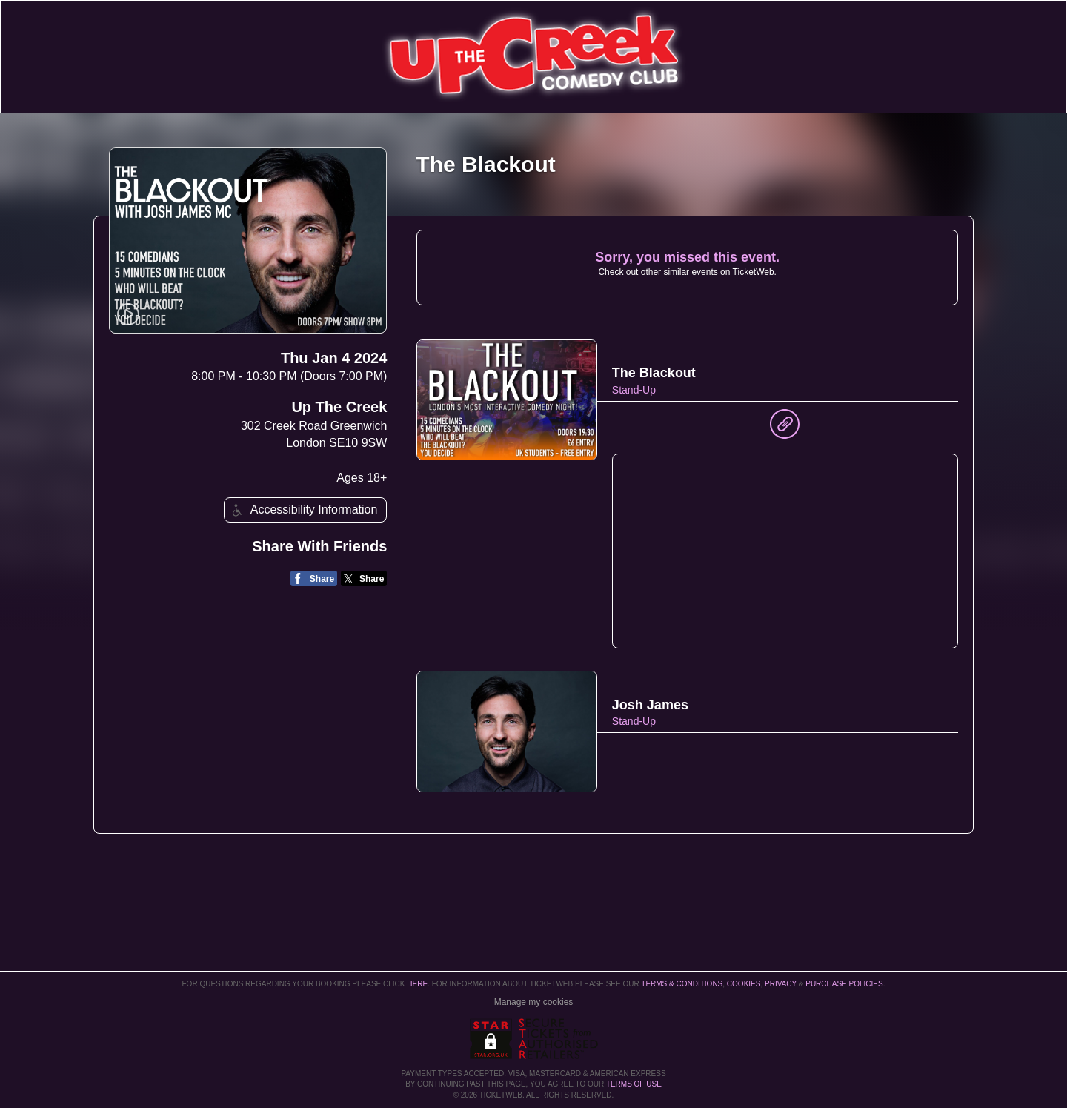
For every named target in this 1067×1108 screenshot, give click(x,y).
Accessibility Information (303, 510)
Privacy (781, 984)
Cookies (744, 984)
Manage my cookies (534, 1002)
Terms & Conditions (681, 984)
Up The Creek (339, 407)
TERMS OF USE (634, 1084)
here (417, 984)
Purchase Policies (843, 984)
